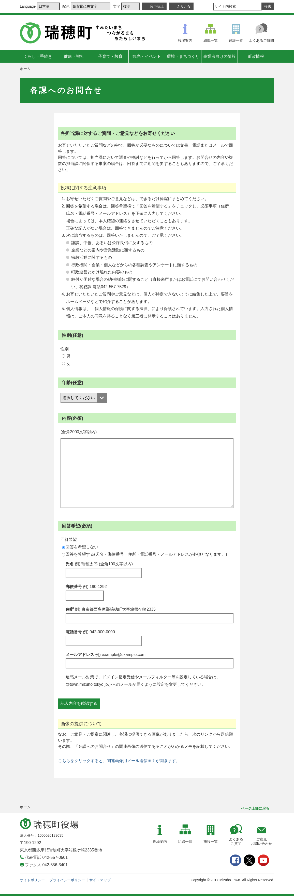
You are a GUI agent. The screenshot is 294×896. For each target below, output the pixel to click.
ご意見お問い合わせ (261, 841)
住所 (111, 609)
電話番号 (90, 632)
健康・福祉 (74, 56)
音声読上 (157, 6)
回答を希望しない (80, 547)
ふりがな (184, 6)
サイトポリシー (32, 880)
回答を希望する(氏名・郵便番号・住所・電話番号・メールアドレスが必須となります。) (144, 554)
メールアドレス (105, 654)
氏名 (99, 564)
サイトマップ (100, 880)
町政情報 (256, 56)
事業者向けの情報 (219, 56)
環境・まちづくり (183, 56)
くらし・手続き (38, 56)
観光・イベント (147, 56)
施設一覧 (236, 40)
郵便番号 (86, 586)
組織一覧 (210, 40)
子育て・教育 (110, 56)
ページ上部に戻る (255, 808)
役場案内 (185, 40)
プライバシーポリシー (67, 880)
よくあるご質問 (261, 40)
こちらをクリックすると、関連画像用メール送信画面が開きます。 (119, 761)
